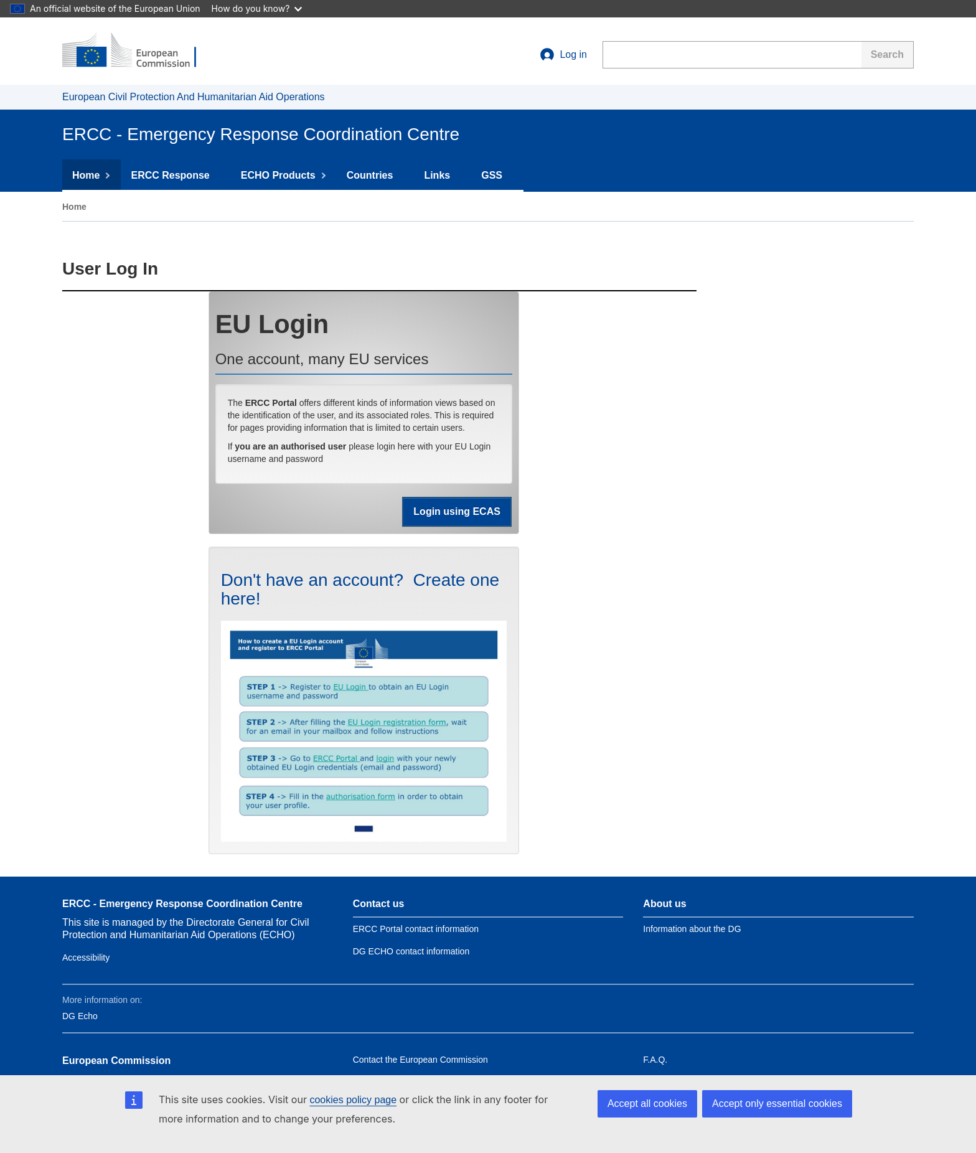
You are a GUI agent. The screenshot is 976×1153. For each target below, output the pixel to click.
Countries (376, 175)
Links (442, 175)
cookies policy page (352, 1099)
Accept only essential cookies (777, 1103)
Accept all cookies (647, 1103)
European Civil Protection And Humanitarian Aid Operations (193, 97)
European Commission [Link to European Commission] (116, 1060)
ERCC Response (175, 175)
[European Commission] (137, 51)
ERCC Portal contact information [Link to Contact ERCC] (416, 929)
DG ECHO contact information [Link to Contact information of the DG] (411, 951)
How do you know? (257, 8)
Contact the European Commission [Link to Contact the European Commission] (420, 1060)
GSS (497, 175)
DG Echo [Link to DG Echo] (80, 1016)
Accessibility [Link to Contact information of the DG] (86, 957)
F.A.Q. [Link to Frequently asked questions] (655, 1060)
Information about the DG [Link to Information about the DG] (692, 929)
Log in (563, 54)
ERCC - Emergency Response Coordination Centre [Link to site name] (182, 903)
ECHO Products (284, 175)
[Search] (887, 54)
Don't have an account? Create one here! (360, 589)
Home (91, 175)
